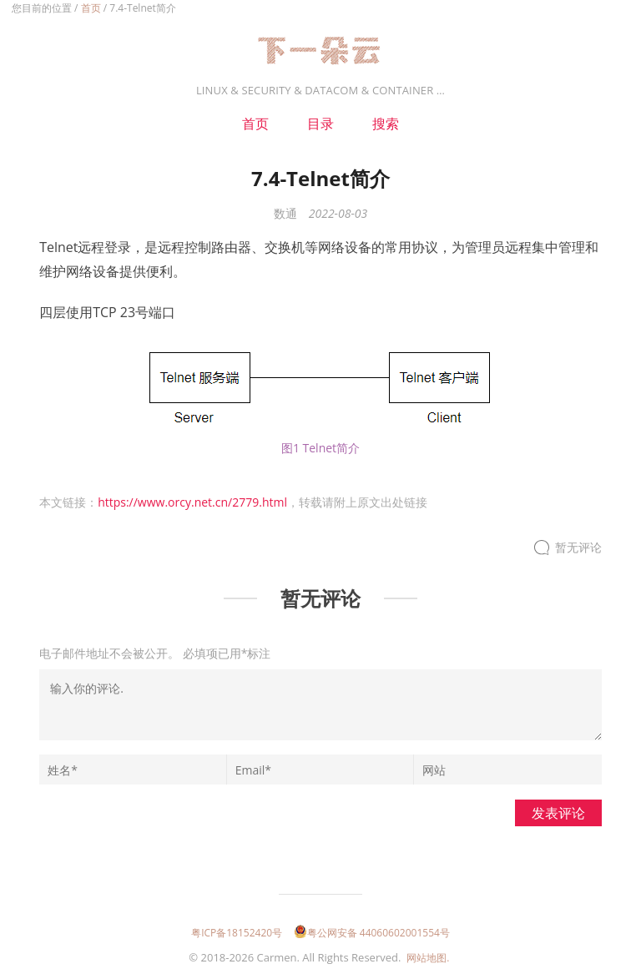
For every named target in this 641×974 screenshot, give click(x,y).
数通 (285, 213)
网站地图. (427, 958)
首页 (91, 8)
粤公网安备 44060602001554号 (372, 933)
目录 (320, 123)
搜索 (385, 123)
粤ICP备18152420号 (236, 933)
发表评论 (558, 813)
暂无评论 (578, 548)
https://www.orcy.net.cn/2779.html (192, 502)
